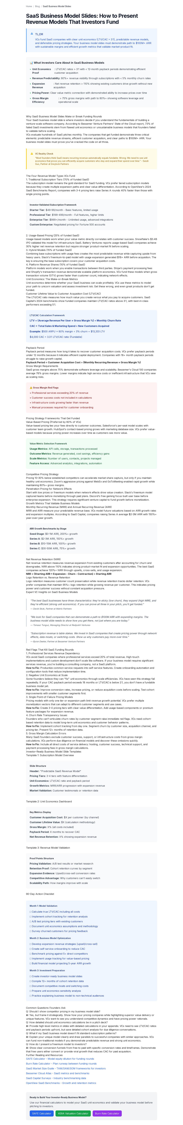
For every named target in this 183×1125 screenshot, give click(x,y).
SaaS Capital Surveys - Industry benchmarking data (56, 1078)
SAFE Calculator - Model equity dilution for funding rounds (60, 1058)
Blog (37, 6)
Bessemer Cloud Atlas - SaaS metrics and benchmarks (57, 1073)
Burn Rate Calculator (107, 1113)
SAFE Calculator (41, 1113)
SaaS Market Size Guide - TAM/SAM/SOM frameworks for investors (66, 1068)
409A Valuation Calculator (73, 1113)
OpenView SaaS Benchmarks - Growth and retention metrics (61, 1083)
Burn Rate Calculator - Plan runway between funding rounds (61, 1063)
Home (29, 6)
